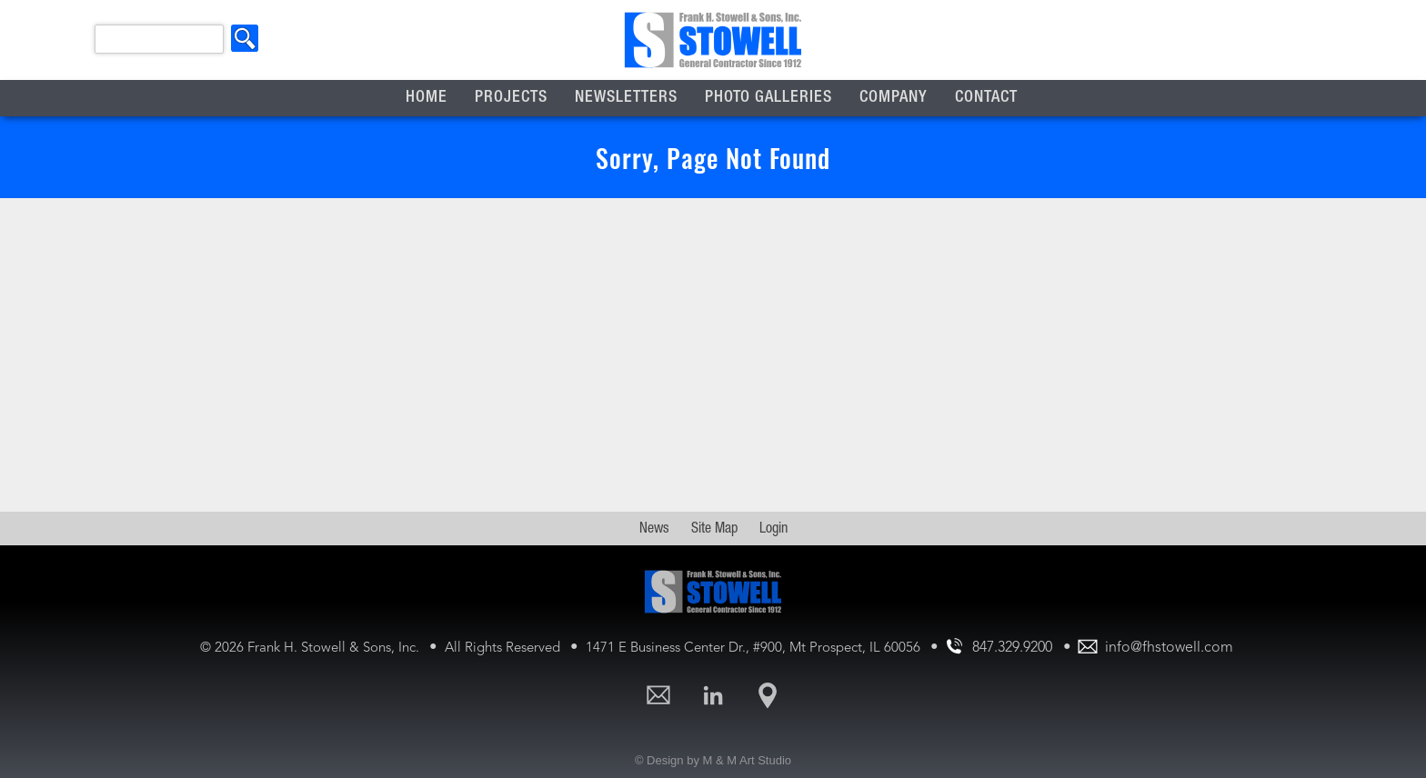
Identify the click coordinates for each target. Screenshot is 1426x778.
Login (773, 530)
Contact (986, 98)
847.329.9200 (1012, 648)
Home (426, 98)
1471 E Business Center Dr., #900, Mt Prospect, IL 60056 (755, 648)
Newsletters (626, 98)
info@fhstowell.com (1169, 648)
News (654, 530)
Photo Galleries (768, 98)
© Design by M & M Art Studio (713, 760)
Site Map (714, 530)
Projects (511, 98)
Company (893, 98)
